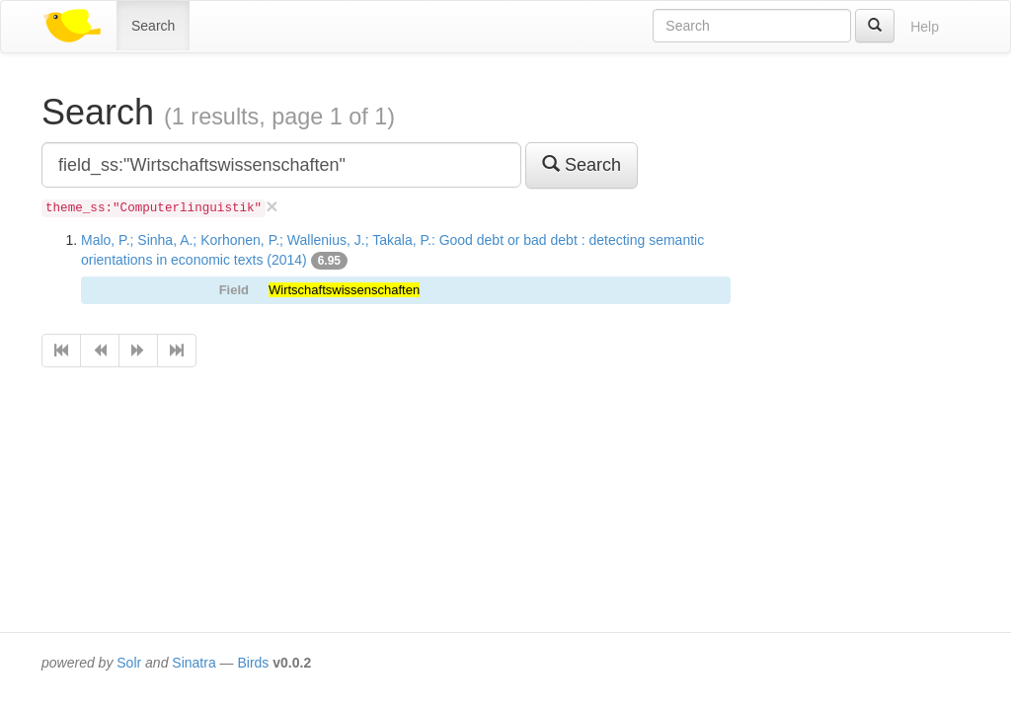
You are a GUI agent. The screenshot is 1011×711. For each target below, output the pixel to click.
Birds (253, 663)
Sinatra (193, 663)
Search (153, 26)
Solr (129, 663)
